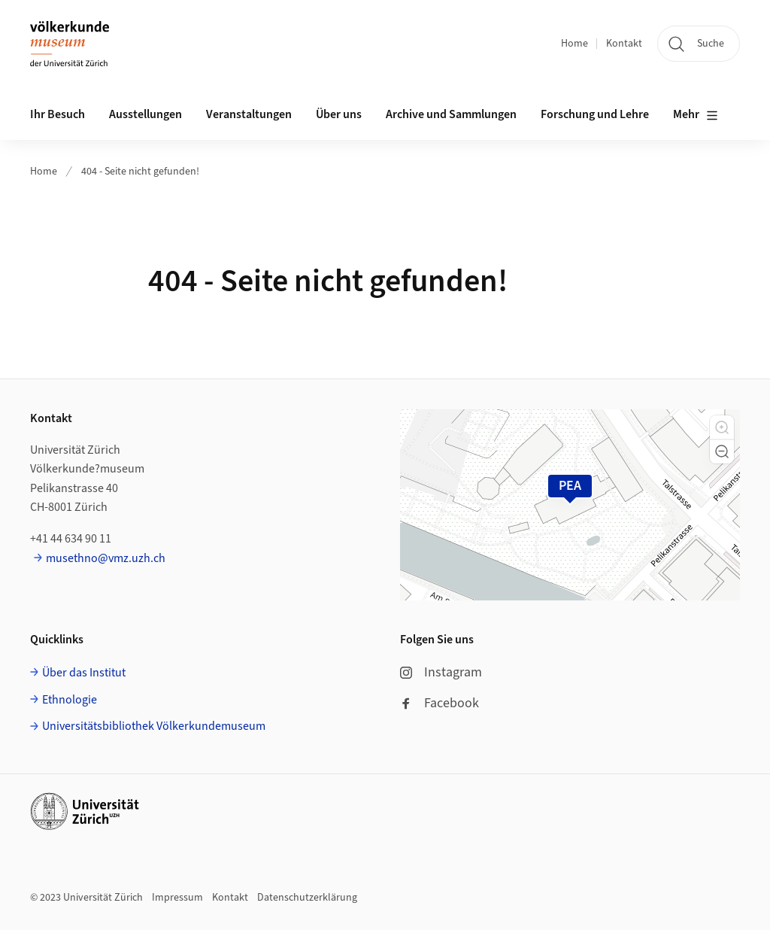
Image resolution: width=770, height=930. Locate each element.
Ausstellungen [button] (145, 114)
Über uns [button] (339, 114)
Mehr (695, 115)
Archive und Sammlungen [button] (451, 114)
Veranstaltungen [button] (249, 114)
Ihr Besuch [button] (57, 114)
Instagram (441, 672)
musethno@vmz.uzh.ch (105, 558)
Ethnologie (69, 699)
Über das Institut (84, 672)
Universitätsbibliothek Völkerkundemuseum (153, 726)
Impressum (177, 897)
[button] (722, 427)
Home (574, 43)
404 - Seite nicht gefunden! (140, 171)
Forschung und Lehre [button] (595, 114)
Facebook (439, 703)
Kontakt (624, 43)
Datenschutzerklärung (307, 897)
